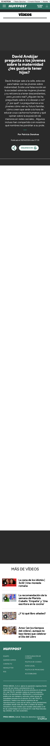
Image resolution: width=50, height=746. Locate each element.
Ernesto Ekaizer (34, 2)
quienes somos (9, 660)
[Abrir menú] (4, 6)
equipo (6, 656)
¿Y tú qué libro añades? (32, 613)
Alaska (45, 2)
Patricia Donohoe (30, 134)
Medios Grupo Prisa (25, 738)
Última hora (40, 6)
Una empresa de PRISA (25, 732)
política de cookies (33, 662)
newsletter (8, 668)
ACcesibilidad (31, 674)
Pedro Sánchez (20, 2)
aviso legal (30, 666)
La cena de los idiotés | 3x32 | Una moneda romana (32, 582)
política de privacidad (34, 670)
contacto (7, 664)
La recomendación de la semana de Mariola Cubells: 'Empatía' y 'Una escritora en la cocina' (33, 600)
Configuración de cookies (33, 657)
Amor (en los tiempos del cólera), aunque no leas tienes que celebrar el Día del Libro (32, 632)
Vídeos (25, 15)
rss (4, 672)
